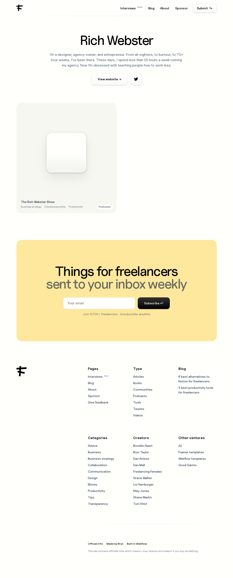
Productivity (96, 491)
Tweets (138, 409)
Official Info (95, 543)
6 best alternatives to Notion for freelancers (194, 379)
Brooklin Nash (142, 446)
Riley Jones (141, 491)
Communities (142, 389)
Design (93, 478)
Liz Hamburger (143, 484)
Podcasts (140, 396)
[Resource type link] (104, 206)
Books (137, 383)
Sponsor (181, 8)
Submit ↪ (204, 8)
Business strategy (101, 458)
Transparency (98, 504)
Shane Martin (142, 497)
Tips (91, 497)
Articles (138, 376)
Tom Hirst (140, 504)
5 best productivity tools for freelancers (195, 390)
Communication (99, 471)
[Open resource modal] (66, 158)
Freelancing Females (147, 471)
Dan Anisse (141, 458)
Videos (138, 415)
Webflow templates (192, 458)
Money (92, 484)
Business (94, 452)
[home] (19, 8)
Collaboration (97, 465)
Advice (92, 446)
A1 (180, 446)
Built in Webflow (137, 543)
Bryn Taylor (141, 452)
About (164, 8)
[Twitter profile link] (136, 79)
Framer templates (191, 452)
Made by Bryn (115, 543)
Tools (137, 402)
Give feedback (98, 402)
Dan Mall (139, 465)
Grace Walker (142, 478)
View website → (109, 79)
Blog (151, 8)
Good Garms (187, 465)
